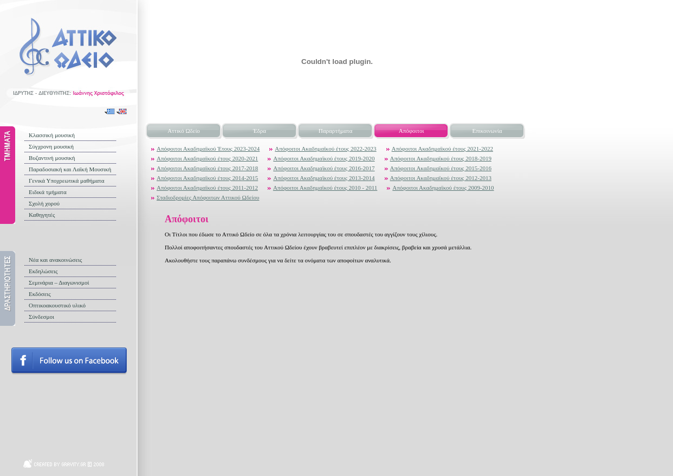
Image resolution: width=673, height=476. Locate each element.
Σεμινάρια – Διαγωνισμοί (59, 282)
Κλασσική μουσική (52, 135)
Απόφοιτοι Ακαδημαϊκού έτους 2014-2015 (207, 178)
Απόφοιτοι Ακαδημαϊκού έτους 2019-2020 (323, 158)
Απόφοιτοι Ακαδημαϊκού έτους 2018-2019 (440, 158)
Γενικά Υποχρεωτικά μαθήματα (67, 180)
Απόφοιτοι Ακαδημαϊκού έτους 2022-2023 (325, 148)
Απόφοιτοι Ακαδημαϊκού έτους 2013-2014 (323, 178)
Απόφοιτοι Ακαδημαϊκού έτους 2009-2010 (443, 187)
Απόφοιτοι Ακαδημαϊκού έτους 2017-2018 (207, 168)
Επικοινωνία (487, 130)
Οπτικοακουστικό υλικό (57, 305)
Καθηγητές (42, 214)
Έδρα (259, 130)
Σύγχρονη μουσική (51, 146)
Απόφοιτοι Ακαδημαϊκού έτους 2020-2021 (207, 158)
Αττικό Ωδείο (183, 130)
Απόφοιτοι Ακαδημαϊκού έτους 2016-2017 (323, 168)
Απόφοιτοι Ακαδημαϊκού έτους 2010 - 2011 (325, 187)
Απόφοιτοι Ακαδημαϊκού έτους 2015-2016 (440, 168)
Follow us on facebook (69, 361)
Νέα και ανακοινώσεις (55, 259)
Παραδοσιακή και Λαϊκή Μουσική (70, 169)
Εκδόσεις (40, 294)
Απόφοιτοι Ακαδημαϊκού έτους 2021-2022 (442, 148)
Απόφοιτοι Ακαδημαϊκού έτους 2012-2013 (440, 178)
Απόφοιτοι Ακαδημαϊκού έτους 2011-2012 (207, 187)
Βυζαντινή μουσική (52, 158)
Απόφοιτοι (411, 130)
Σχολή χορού (44, 203)
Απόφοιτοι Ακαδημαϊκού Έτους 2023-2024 (208, 148)
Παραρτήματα (335, 130)
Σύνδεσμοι (41, 316)
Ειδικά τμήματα (48, 192)
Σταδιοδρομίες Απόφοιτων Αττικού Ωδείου (208, 197)
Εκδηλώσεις (43, 271)
